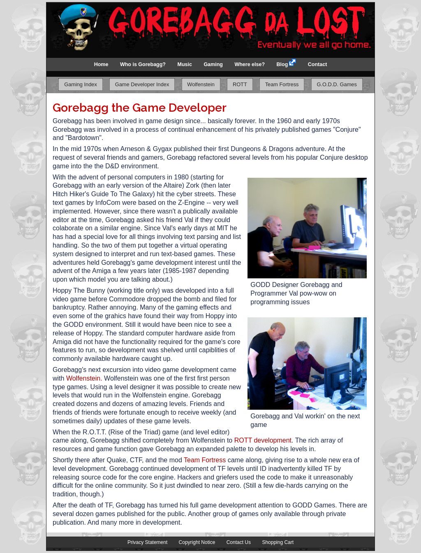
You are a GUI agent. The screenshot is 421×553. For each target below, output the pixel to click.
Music (184, 64)
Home (101, 64)
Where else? (249, 64)
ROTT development (262, 440)
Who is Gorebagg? (143, 64)
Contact (317, 64)
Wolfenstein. (84, 378)
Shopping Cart (278, 542)
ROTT (240, 85)
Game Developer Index (142, 85)
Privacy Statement (147, 542)
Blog (282, 64)
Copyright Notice (197, 542)
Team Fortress (282, 85)
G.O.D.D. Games (336, 85)
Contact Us (239, 542)
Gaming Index (80, 85)
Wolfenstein (201, 85)
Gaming (213, 64)
